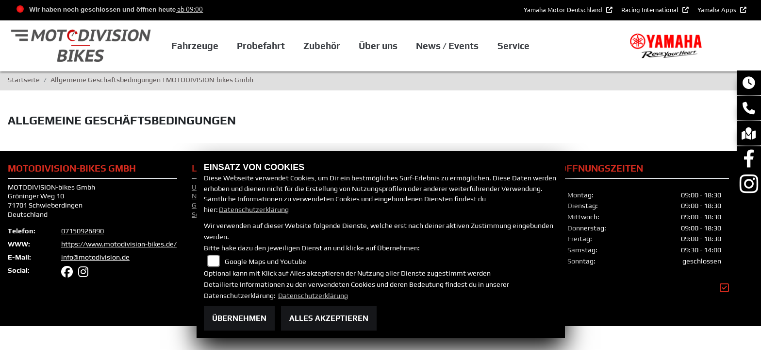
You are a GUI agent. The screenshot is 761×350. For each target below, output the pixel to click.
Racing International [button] (650, 9)
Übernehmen (239, 318)
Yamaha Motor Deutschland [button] (564, 9)
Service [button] (540, 46)
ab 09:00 (189, 8)
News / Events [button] (474, 46)
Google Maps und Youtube (265, 261)
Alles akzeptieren (328, 318)
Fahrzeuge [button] (223, 46)
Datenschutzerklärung (254, 209)
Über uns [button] (405, 46)
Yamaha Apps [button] (717, 9)
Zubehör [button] (349, 46)
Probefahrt (289, 46)
